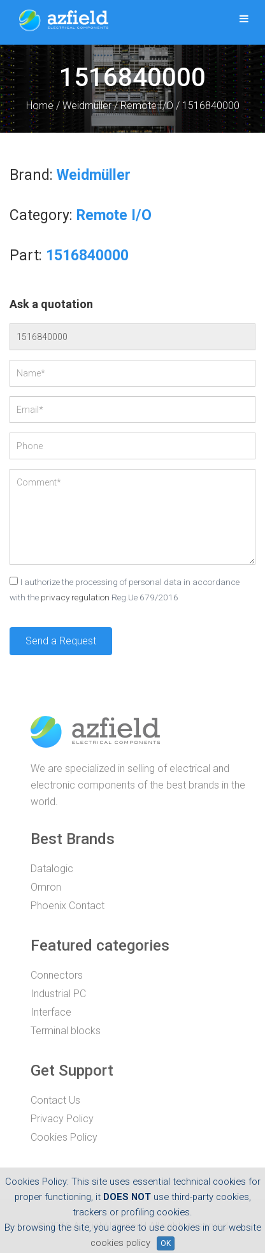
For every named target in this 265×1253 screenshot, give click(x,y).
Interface (51, 1012)
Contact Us (55, 1100)
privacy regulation (75, 597)
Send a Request (60, 641)
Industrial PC (58, 994)
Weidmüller (86, 106)
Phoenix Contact (67, 906)
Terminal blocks (66, 1031)
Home (40, 106)
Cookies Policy (64, 1137)
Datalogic (52, 869)
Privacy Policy (62, 1119)
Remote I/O (146, 106)
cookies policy (120, 1243)
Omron (46, 887)
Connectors (57, 975)
